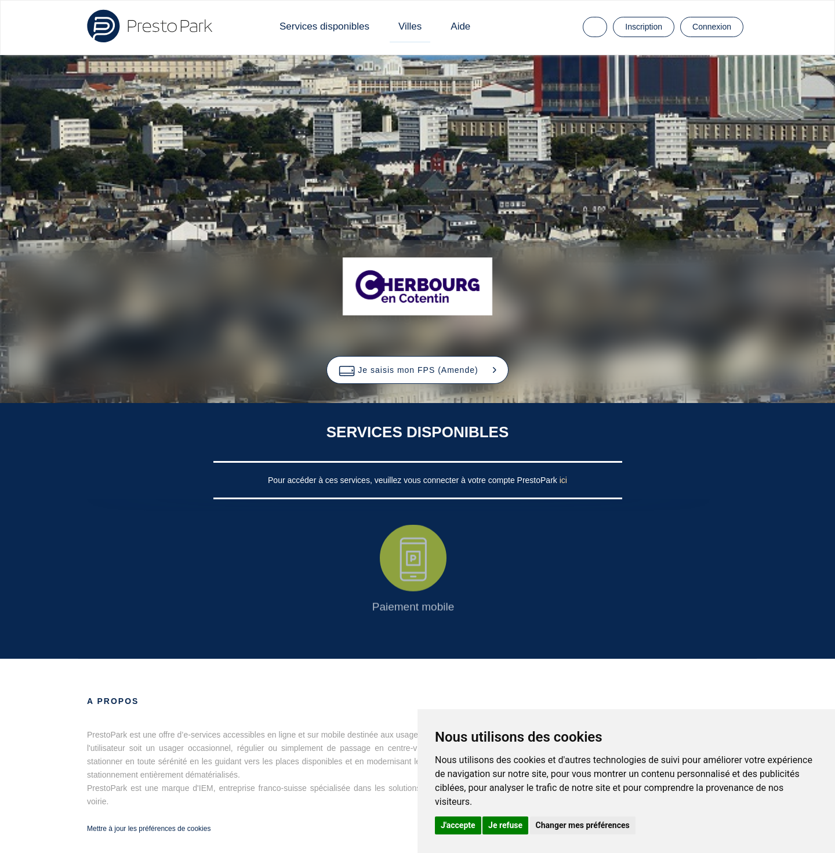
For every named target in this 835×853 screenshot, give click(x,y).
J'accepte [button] (458, 825)
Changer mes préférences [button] (583, 825)
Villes (410, 26)
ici (563, 480)
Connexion (711, 26)
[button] (417, 370)
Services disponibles (324, 26)
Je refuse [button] (505, 825)
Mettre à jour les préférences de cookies (148, 829)
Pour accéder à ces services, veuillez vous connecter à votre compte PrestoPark (414, 480)
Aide (460, 26)
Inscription (643, 26)
